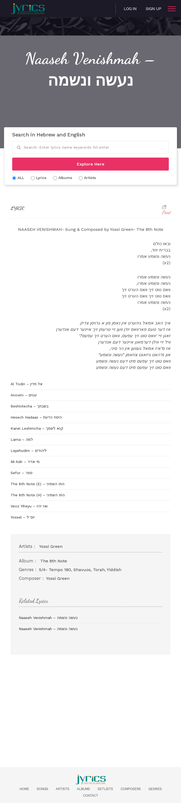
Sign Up (153, 8)
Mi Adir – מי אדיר (25, 462)
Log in (130, 8)
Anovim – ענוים (24, 395)
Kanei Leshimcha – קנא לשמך (37, 428)
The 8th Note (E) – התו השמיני (37, 484)
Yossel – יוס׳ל (23, 517)
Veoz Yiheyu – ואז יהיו (29, 506)
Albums (83, 789)
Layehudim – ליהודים (29, 450)
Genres (155, 789)
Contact (90, 795)
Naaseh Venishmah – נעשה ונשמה (48, 618)
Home (24, 789)
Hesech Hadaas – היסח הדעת (36, 417)
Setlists (105, 789)
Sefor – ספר (21, 473)
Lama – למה (22, 439)
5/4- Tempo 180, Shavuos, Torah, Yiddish (80, 569)
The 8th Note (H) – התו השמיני (38, 495)
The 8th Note (53, 560)
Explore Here (90, 164)
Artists (62, 789)
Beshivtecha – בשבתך (29, 406)
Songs (42, 789)
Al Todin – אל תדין (26, 384)
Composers (131, 789)
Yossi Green (51, 546)
